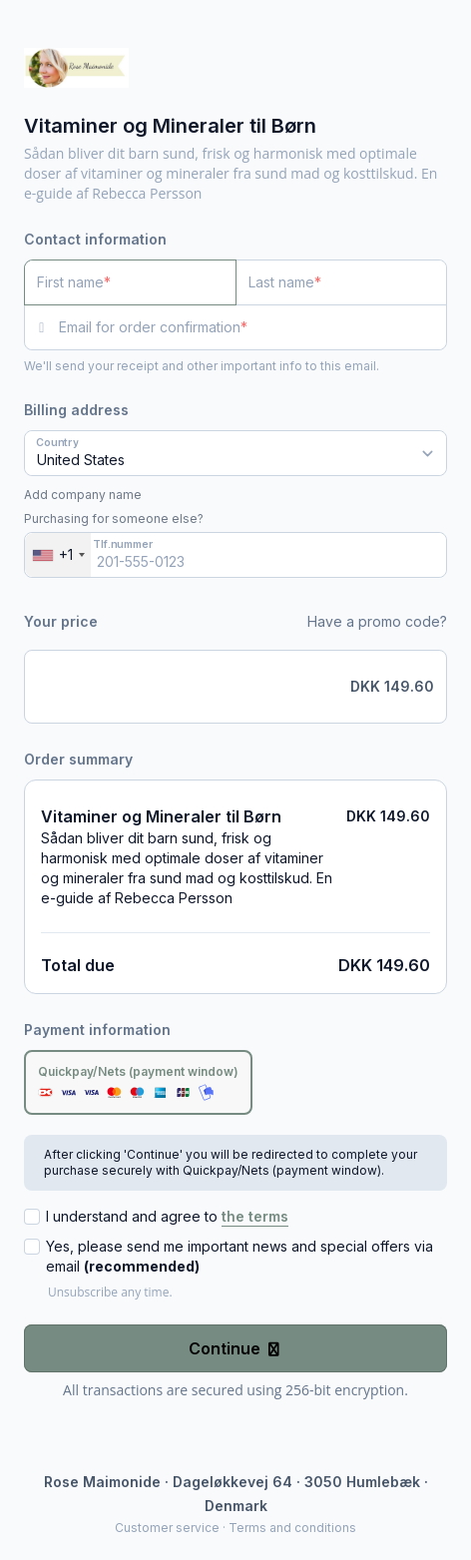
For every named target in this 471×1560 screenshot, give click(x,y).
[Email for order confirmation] (253, 327)
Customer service (167, 1527)
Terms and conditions (292, 1527)
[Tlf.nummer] (235, 555)
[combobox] (58, 555)
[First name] (130, 282)
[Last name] (341, 282)
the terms (255, 1216)
